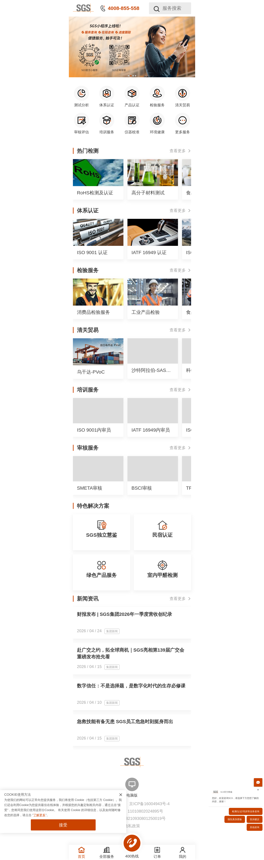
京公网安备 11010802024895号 (134, 811)
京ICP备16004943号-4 (149, 803)
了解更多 (39, 815)
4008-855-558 (123, 8)
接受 (63, 825)
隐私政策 (132, 826)
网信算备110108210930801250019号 (132, 818)
